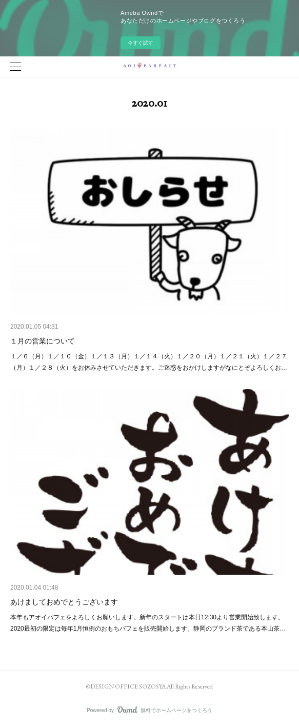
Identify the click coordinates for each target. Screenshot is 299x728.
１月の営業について (42, 341)
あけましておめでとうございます (64, 602)
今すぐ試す (140, 43)
